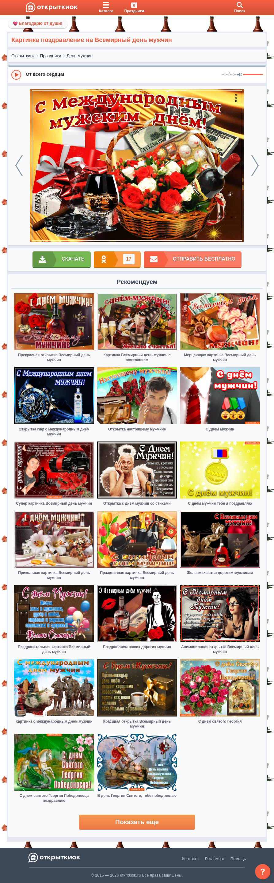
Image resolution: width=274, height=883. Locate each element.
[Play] (16, 75)
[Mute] (240, 75)
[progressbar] (253, 75)
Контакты (190, 858)
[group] (137, 74)
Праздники (50, 55)
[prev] (19, 165)
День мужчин (80, 55)
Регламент (215, 858)
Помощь (238, 858)
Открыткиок (23, 55)
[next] (255, 165)
